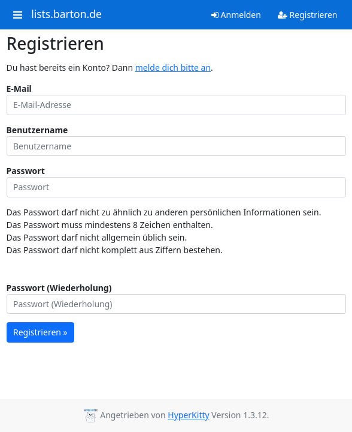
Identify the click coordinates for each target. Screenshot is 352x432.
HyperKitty (188, 415)
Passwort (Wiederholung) (59, 287)
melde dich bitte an (173, 67)
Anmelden (236, 14)
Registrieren (308, 14)
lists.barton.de (66, 14)
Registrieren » (40, 332)
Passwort (26, 170)
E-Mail (19, 88)
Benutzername (37, 130)
